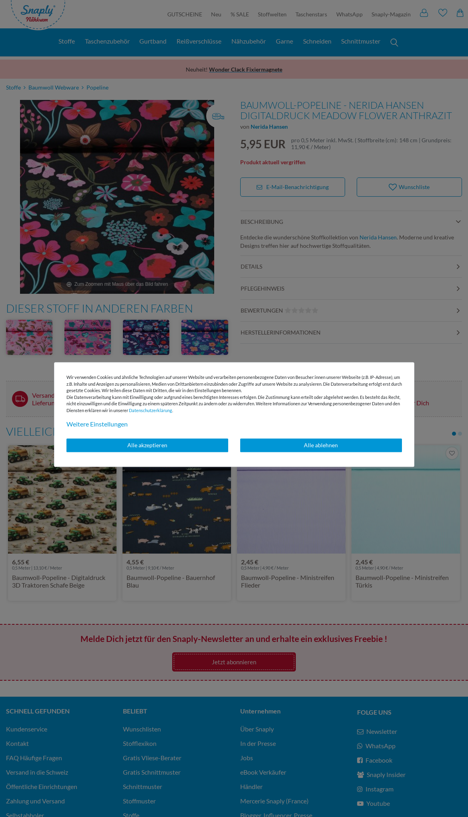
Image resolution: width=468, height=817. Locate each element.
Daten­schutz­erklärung (150, 410)
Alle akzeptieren (147, 445)
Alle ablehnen (321, 445)
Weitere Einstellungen (97, 424)
